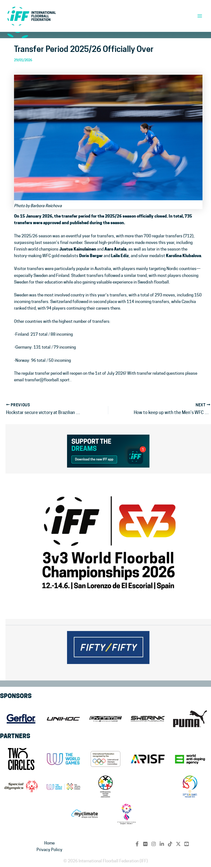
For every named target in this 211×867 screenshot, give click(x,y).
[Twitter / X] (178, 843)
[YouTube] (186, 843)
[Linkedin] (161, 843)
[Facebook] (137, 843)
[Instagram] (153, 843)
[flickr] (145, 843)
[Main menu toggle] (200, 16)
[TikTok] (170, 843)
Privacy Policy (49, 849)
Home (49, 843)
